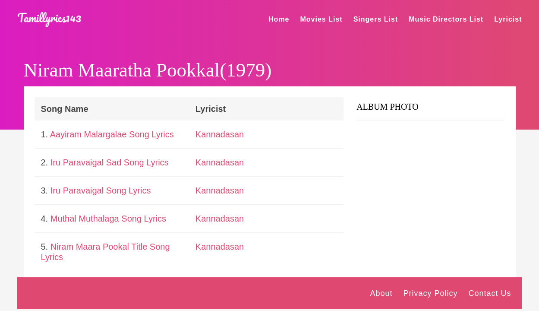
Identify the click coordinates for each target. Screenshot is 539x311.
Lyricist (508, 19)
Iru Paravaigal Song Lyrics (100, 190)
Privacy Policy (430, 293)
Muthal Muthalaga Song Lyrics (108, 218)
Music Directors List (446, 19)
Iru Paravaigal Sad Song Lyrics (109, 162)
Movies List (321, 19)
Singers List (375, 19)
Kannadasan (219, 134)
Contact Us (489, 293)
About (381, 293)
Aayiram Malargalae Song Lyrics (112, 134)
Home (278, 19)
